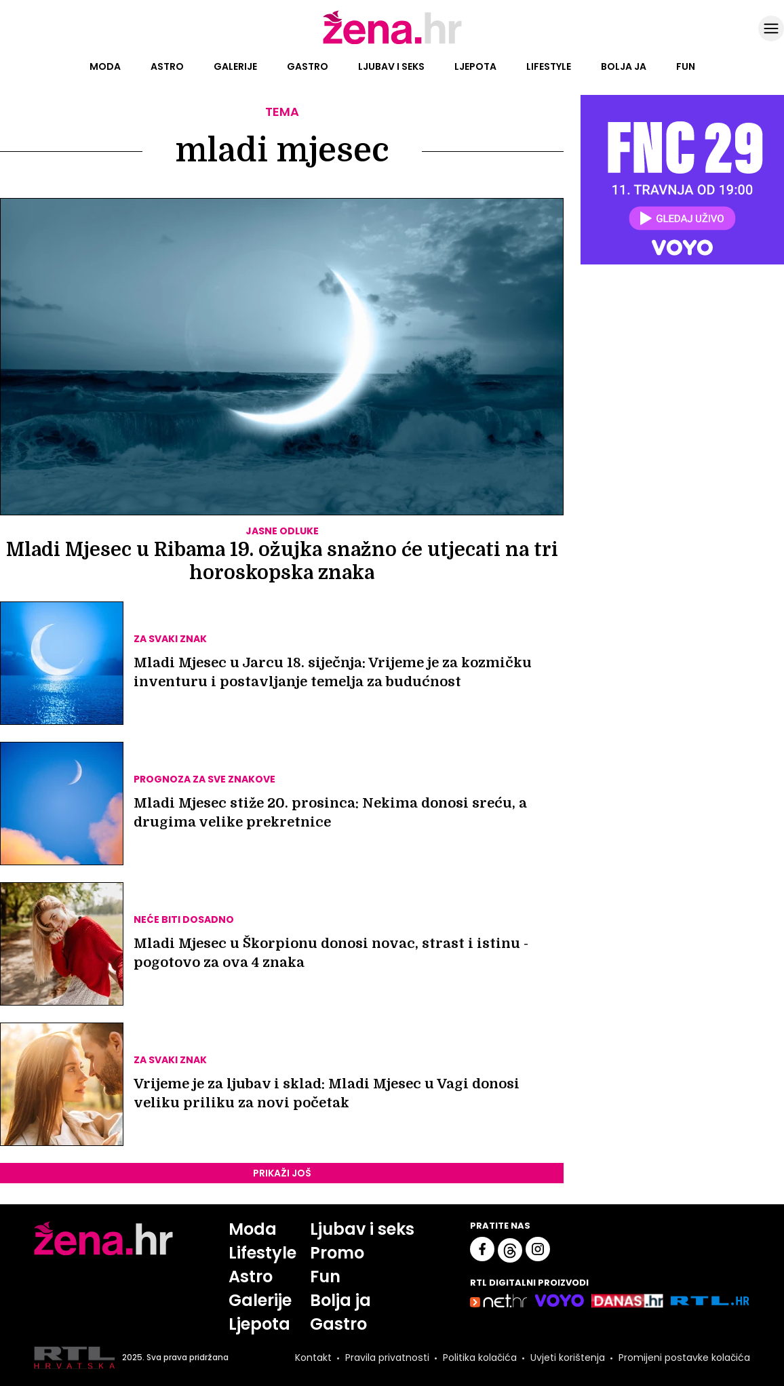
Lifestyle (548, 66)
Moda (105, 66)
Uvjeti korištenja (567, 1357)
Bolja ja (623, 66)
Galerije (235, 66)
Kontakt (313, 1357)
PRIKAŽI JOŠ (282, 1173)
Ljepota (475, 66)
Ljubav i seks (391, 66)
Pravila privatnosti (387, 1357)
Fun (685, 66)
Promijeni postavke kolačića (684, 1357)
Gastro (307, 66)
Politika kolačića (480, 1357)
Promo (337, 1253)
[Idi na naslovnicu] (392, 42)
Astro (167, 66)
